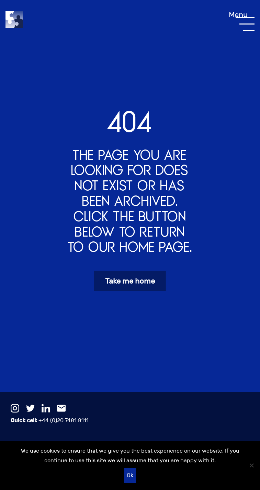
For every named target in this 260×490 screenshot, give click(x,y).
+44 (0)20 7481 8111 (50, 420)
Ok (130, 475)
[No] (251, 465)
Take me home (130, 281)
